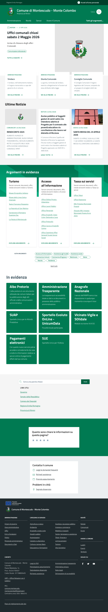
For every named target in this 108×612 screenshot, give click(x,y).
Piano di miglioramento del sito (15, 603)
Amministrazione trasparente (65, 563)
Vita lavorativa (60, 547)
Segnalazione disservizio (38, 570)
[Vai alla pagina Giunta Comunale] (49, 94)
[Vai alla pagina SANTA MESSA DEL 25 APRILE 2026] (81, 154)
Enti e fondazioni (10, 534)
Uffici (6, 530)
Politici (7, 537)
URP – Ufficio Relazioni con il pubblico (15, 579)
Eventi (83, 548)
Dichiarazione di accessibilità (65, 573)
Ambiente (33, 527)
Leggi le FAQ (34, 563)
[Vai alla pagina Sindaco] (15, 94)
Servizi (38, 20)
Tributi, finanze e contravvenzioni (61, 539)
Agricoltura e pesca (36, 524)
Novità (28, 20)
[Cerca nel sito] (98, 11)
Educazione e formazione (38, 547)
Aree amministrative (12, 527)
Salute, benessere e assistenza (66, 534)
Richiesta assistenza (37, 573)
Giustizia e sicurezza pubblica (65, 524)
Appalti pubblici (35, 534)
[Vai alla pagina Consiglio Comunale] (82, 94)
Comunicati (84, 527)
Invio (85, 381)
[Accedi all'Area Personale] (88, 2)
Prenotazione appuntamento (40, 566)
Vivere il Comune (53, 20)
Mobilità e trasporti (61, 530)
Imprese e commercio (62, 527)
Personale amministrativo (14, 541)
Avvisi (83, 530)
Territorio (84, 551)
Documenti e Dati (11, 544)
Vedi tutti (54, 266)
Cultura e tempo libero (37, 544)
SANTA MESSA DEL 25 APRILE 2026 (86, 133)
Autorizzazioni (35, 537)
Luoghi (83, 545)
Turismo (58, 544)
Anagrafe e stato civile (38, 530)
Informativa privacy (62, 566)
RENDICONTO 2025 (15, 132)
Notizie (83, 524)
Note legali (59, 570)
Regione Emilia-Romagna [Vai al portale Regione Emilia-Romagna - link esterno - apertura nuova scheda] (14, 2)
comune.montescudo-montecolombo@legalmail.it (14, 589)
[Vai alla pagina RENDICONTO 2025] (14, 154)
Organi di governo (11, 524)
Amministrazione (14, 20)
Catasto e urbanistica (37, 541)
